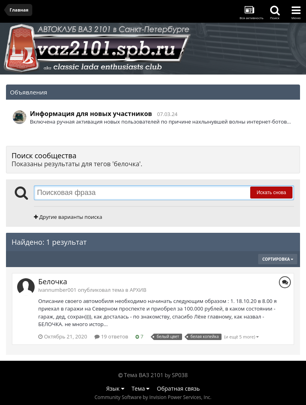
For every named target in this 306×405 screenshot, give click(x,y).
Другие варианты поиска (68, 216)
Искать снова (271, 192)
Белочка (52, 281)
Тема (140, 388)
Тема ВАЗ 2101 (143, 375)
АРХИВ (137, 289)
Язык (115, 388)
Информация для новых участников (91, 113)
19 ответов (111, 336)
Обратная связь (178, 388)
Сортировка (277, 259)
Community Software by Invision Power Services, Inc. (152, 397)
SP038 (180, 375)
